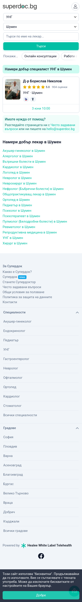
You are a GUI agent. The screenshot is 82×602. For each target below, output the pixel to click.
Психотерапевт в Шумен (21, 216)
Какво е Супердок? (17, 272)
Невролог (10, 368)
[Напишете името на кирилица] (41, 36)
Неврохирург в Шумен (20, 183)
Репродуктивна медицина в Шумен (30, 232)
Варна (8, 456)
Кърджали (11, 521)
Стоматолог (12, 406)
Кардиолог (11, 396)
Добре (41, 595)
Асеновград (12, 465)
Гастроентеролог (16, 359)
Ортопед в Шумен (16, 200)
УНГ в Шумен (13, 238)
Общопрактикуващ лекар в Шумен (29, 194)
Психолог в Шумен (17, 211)
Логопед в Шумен (16, 172)
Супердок (14, 277)
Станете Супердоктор (19, 282)
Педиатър (10, 340)
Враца (8, 503)
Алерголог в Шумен (18, 156)
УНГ (6, 350)
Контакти (10, 302)
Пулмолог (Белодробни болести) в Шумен (35, 221)
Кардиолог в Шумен (18, 167)
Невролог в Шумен (17, 178)
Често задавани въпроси (22, 287)
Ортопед (9, 387)
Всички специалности (20, 415)
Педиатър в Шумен (17, 205)
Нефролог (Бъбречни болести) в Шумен (33, 189)
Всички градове (15, 531)
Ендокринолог (14, 331)
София (8, 437)
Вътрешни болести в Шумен (24, 162)
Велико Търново (16, 493)
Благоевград (13, 475)
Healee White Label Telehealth (46, 545)
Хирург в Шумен (15, 243)
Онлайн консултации (40, 56)
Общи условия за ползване (23, 292)
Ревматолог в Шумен (19, 227)
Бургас (8, 484)
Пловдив (10, 446)
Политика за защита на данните (27, 297)
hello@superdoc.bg (61, 129)
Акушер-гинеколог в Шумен (24, 151)
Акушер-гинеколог (17, 321)
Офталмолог (13, 378)
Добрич (9, 512)
